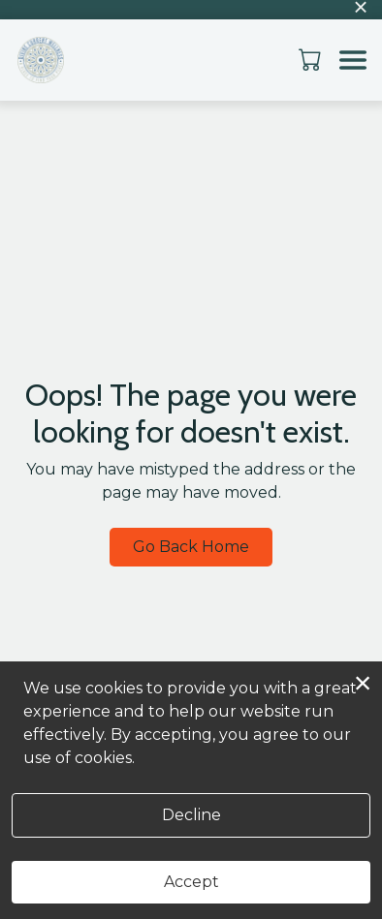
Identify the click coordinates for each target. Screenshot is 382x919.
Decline (191, 815)
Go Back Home (191, 546)
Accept (191, 882)
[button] (312, 59)
